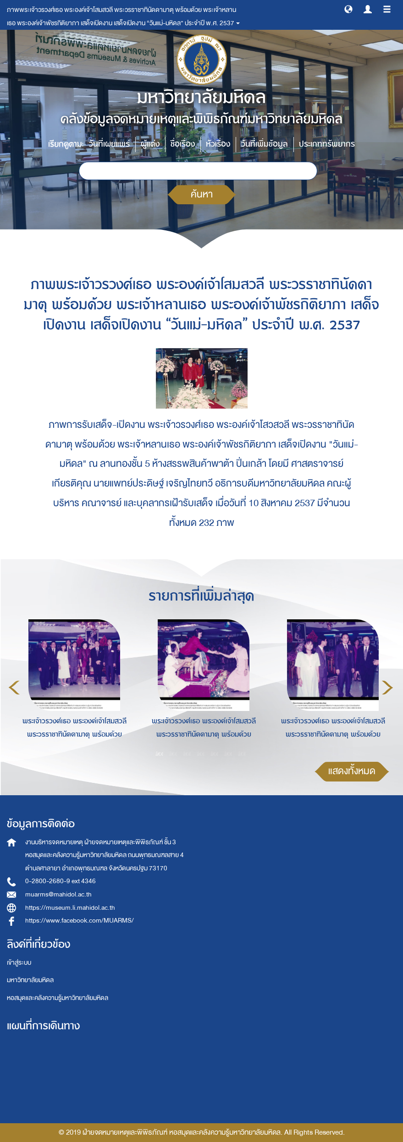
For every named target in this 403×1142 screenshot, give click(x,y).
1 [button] (159, 754)
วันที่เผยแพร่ (109, 144)
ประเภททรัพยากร (327, 144)
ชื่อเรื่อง (183, 144)
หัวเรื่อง (218, 144)
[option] (72, 686)
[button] (348, 8)
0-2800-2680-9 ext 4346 (60, 881)
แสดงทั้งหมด (351, 771)
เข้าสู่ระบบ (19, 962)
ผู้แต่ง (150, 144)
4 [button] (200, 754)
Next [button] (387, 687)
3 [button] (187, 754)
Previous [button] (14, 687)
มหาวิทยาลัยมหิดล (30, 980)
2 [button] (173, 754)
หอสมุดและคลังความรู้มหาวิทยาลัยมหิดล (57, 998)
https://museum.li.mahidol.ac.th (70, 907)
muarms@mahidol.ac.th (58, 894)
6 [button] (228, 754)
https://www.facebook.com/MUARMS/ (79, 920)
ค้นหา (202, 194)
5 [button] (214, 754)
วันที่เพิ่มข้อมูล (264, 144)
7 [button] (242, 754)
